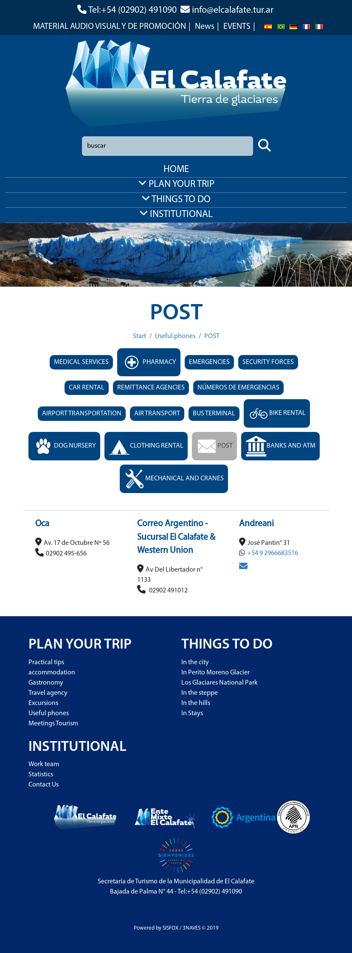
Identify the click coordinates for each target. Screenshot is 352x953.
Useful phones (175, 336)
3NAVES (191, 928)
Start (139, 336)
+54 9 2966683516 (272, 553)
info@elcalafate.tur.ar (232, 10)
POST (212, 336)
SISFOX (170, 928)
